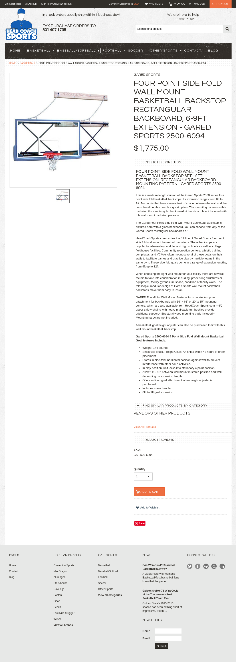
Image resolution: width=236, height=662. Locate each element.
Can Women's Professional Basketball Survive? (159, 567)
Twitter (190, 566)
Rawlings (59, 589)
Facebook (198, 566)
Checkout (220, 4)
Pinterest (206, 566)
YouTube (214, 566)
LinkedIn (222, 566)
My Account (31, 3)
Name (146, 631)
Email (146, 638)
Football (114, 50)
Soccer (137, 50)
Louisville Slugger (64, 613)
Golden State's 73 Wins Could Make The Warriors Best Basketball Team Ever (160, 594)
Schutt (57, 607)
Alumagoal (60, 577)
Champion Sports (64, 565)
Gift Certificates (13, 3)
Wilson (58, 619)
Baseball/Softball (78, 50)
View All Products (145, 427)
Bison (57, 601)
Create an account (62, 3)
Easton (58, 595)
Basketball (40, 50)
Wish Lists (156, 3)
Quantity (139, 469)
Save (142, 523)
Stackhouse (61, 583)
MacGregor (60, 571)
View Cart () (189, 3)
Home (12, 63)
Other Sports (165, 50)
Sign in (45, 3)
